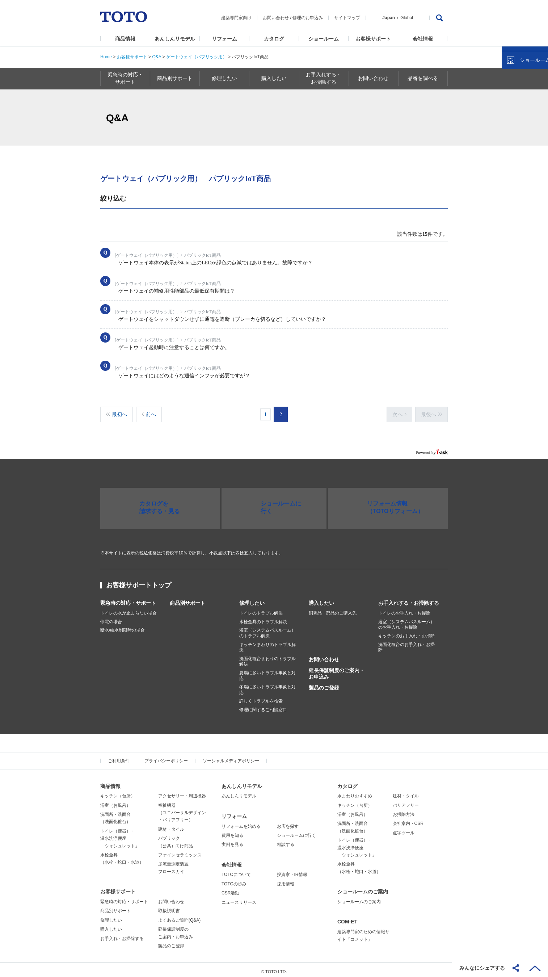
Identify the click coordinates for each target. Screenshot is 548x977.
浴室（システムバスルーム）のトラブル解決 (267, 629)
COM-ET (347, 918)
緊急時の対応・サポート (128, 599)
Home (106, 56)
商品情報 (125, 39)
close (539, 118)
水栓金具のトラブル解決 (263, 618)
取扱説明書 (169, 907)
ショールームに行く (296, 831)
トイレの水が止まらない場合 (128, 609)
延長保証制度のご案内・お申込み (336, 670)
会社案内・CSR (408, 819)
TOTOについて (236, 870)
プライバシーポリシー (166, 757)
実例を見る (232, 840)
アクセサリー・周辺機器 (182, 792)
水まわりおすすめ (354, 792)
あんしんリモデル (175, 39)
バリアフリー (406, 801)
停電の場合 (111, 618)
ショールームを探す (524, 155)
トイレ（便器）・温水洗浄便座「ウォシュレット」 (119, 835)
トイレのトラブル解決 (261, 609)
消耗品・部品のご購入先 (333, 609)
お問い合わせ (276, 17)
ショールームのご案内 (362, 888)
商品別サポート (187, 599)
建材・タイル (171, 825)
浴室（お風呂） (115, 801)
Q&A (156, 56)
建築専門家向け (236, 17)
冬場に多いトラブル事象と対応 (267, 686)
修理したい (252, 599)
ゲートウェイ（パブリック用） (196, 56)
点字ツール (403, 829)
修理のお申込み (307, 17)
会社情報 (423, 39)
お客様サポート (373, 39)
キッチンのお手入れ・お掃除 (406, 632)
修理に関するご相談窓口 (263, 706)
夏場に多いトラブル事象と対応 (267, 672)
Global (406, 17)
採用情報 (285, 880)
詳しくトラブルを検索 (261, 697)
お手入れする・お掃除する (408, 599)
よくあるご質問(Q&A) (179, 916)
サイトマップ (347, 17)
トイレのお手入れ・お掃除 (404, 609)
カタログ (274, 39)
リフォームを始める (241, 822)
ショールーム (323, 39)
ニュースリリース (239, 898)
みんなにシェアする (482, 968)
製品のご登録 (324, 684)
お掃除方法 (403, 810)
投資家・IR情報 (292, 870)
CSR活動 (230, 889)
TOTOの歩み (234, 880)
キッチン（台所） (117, 792)
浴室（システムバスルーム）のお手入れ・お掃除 (406, 621)
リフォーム (224, 39)
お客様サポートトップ (138, 581)
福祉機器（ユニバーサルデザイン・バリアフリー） (182, 809)
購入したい (321, 599)
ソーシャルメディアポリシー (231, 757)
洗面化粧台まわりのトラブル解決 (267, 658)
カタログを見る (518, 136)
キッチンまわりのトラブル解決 (267, 643)
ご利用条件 (119, 757)
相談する (285, 840)
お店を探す (288, 822)
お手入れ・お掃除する (122, 935)
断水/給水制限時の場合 (122, 626)
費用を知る (232, 831)
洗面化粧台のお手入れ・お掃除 (406, 643)
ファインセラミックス (180, 851)
